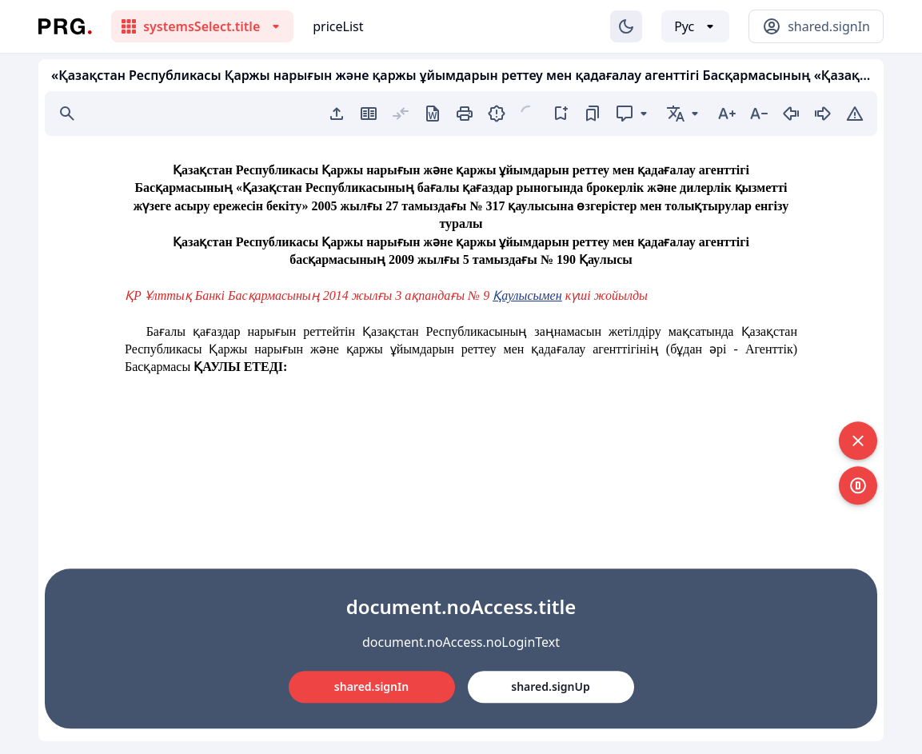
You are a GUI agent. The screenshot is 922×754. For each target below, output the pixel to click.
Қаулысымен (527, 295)
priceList (338, 26)
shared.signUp (550, 686)
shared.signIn (371, 686)
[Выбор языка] (695, 26)
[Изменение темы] (626, 26)
